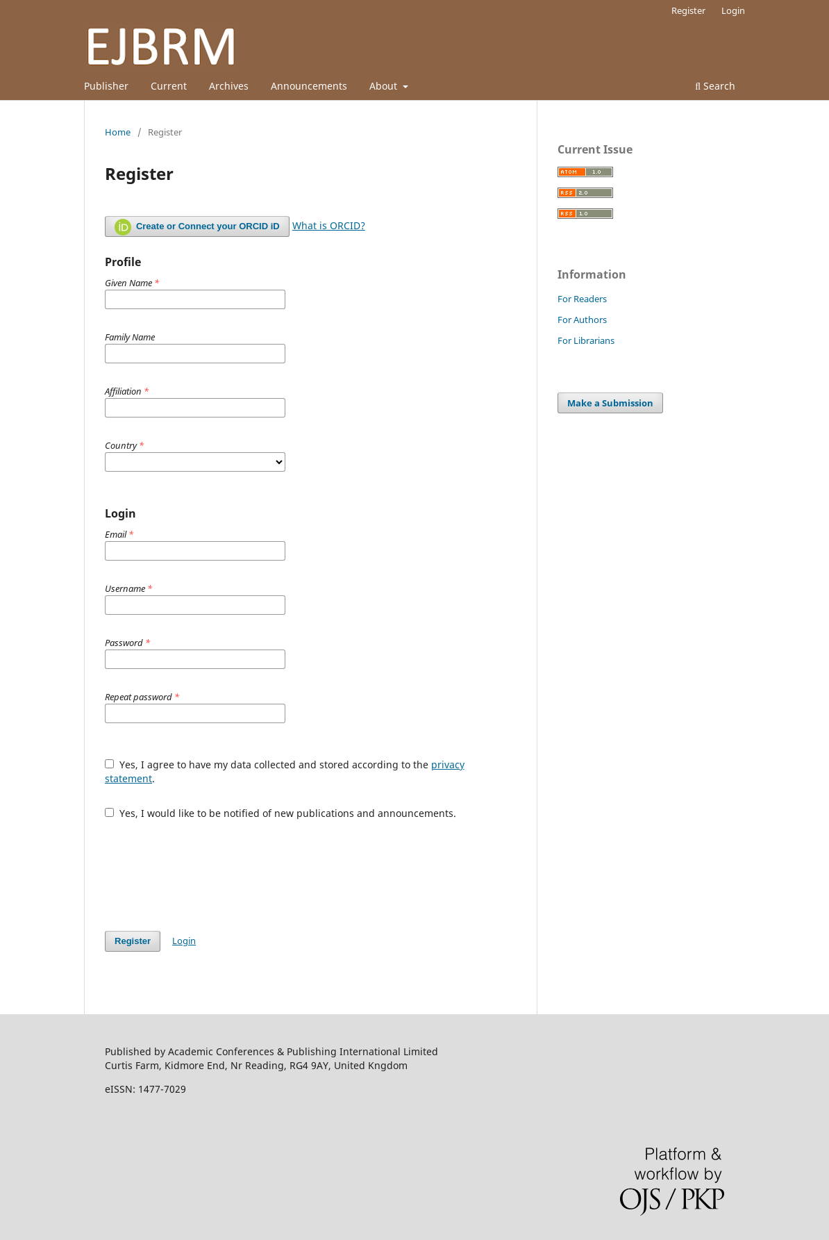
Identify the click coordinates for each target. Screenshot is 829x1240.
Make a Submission (610, 403)
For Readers (582, 298)
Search (715, 85)
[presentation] (210, 868)
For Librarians (586, 340)
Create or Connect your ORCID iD (197, 227)
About (384, 85)
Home (118, 132)
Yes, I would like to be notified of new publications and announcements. (280, 813)
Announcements (309, 85)
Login (733, 10)
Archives (229, 85)
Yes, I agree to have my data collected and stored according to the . (284, 771)
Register (688, 10)
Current (169, 85)
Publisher (106, 85)
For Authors (582, 319)
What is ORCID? (328, 225)
